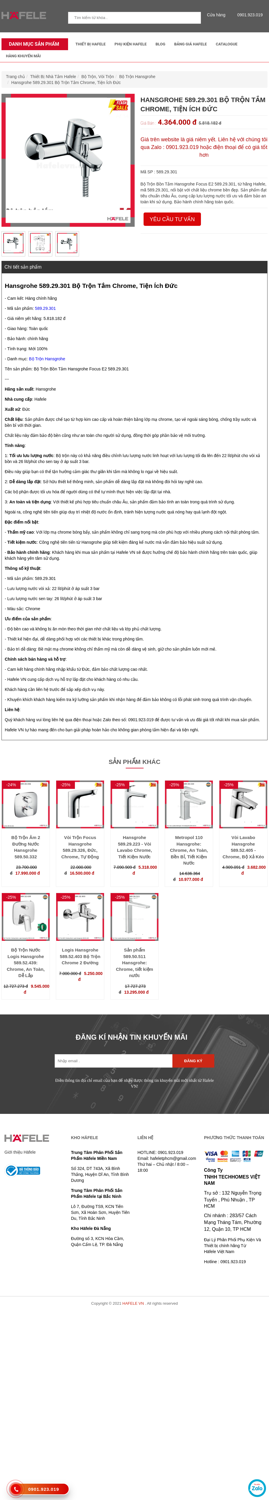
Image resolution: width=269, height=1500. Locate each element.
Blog (160, 44)
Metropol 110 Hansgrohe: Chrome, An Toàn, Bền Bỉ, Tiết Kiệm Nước (189, 850)
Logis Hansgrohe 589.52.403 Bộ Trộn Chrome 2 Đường (80, 956)
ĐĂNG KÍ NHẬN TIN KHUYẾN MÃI (132, 1037)
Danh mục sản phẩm (32, 44)
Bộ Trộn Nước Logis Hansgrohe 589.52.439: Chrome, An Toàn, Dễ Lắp (26, 962)
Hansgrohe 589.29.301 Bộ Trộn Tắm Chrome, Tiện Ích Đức (66, 82)
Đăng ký (193, 1061)
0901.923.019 (248, 14)
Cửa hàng (217, 14)
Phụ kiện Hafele (130, 44)
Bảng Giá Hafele (190, 44)
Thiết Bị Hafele (90, 44)
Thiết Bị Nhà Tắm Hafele (53, 76)
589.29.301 (45, 308)
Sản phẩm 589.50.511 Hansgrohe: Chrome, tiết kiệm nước (134, 962)
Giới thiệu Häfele (20, 1152)
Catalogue (226, 44)
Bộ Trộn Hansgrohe (137, 76)
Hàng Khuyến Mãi (23, 56)
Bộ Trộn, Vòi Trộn (97, 76)
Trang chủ (15, 76)
